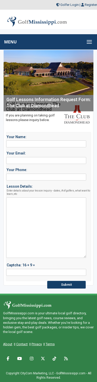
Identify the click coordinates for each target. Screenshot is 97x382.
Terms (50, 344)
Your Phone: (17, 170)
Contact (22, 344)
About (7, 344)
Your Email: (16, 153)
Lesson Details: (49, 190)
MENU (10, 42)
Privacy (37, 344)
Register (91, 5)
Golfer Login (69, 5)
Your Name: (16, 137)
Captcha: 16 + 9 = (21, 265)
